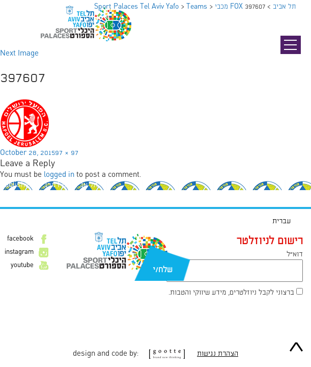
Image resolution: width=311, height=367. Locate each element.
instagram (19, 252)
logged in (59, 174)
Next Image (19, 53)
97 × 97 (66, 152)
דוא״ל (295, 254)
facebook (20, 239)
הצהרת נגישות (217, 353)
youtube (22, 266)
